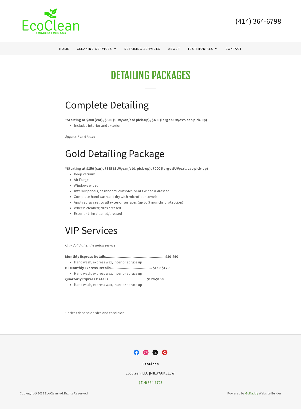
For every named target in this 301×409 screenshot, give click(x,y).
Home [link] (64, 48)
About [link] (174, 48)
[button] (97, 48)
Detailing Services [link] (142, 48)
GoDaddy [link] (251, 393)
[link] (51, 20)
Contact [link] (234, 48)
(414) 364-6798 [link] (258, 21)
